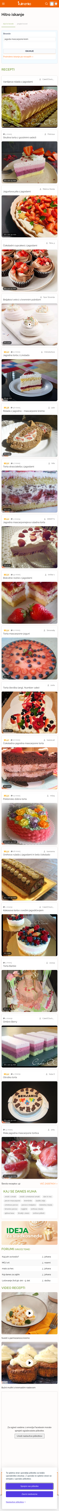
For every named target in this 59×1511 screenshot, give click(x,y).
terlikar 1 (51, 575)
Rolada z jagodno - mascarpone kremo (24, 411)
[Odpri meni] (3, 3)
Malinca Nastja (49, 189)
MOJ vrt (6, 1262)
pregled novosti (22, 24)
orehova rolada (37, 1209)
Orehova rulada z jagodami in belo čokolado (26, 854)
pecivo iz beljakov (29, 1205)
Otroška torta (10, 1077)
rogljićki (24, 1209)
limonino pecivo (11, 1209)
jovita (53, 685)
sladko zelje (40, 1201)
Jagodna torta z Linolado (16, 355)
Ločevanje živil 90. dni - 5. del (16, 1280)
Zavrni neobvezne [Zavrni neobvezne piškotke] (29, 1494)
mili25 (52, 796)
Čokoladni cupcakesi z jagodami (20, 245)
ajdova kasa (9, 1213)
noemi (47, 1262)
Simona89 (51, 630)
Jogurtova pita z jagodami (17, 191)
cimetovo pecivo (11, 1205)
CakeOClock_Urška (48, 79)
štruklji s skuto (23, 1213)
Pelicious (51, 134)
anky (53, 1130)
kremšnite (28, 1201)
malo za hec (8, 1268)
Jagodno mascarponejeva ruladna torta (24, 522)
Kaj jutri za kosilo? (10, 1256)
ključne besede (8, 24)
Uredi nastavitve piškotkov (29, 1436)
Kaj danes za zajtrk (11, 1274)
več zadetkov (48, 1183)
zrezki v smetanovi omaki (30, 1197)
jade (53, 408)
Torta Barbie (9, 966)
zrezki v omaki (10, 1197)
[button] (53, 3)
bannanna (51, 851)
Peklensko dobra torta (15, 799)
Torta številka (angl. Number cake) (21, 687)
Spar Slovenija (49, 297)
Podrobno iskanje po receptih (17, 56)
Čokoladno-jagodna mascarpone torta (23, 743)
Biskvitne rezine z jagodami (17, 577)
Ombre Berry (10, 1021)
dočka (47, 1280)
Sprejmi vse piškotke (29, 1486)
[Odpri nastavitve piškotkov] (16, 1502)
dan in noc (47, 1197)
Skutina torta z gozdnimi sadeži (19, 137)
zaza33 (52, 963)
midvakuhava (49, 352)
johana (47, 1256)
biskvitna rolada (45, 1205)
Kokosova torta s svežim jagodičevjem (23, 910)
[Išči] (46, 3)
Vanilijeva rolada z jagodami (18, 81)
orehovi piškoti (38, 1213)
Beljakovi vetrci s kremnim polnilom (22, 299)
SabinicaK (51, 740)
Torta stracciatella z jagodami (18, 466)
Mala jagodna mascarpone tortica (21, 1133)
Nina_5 (52, 243)
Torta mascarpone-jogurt (16, 633)
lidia (53, 463)
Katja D (52, 1074)
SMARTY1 (51, 519)
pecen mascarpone (12, 1201)
